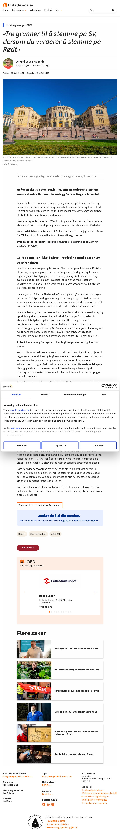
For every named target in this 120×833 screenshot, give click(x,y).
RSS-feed (46, 785)
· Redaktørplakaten (55, 821)
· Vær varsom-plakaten (57, 824)
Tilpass (60, 445)
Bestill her (47, 794)
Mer (59, 10)
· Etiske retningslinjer (92, 790)
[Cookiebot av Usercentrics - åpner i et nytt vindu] (103, 386)
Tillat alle (98, 445)
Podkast (48, 10)
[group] (60, 592)
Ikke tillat (22, 445)
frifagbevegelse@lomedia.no (17, 776)
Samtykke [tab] (16, 394)
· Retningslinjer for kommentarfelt (99, 793)
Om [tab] (104, 394)
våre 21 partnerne (20, 410)
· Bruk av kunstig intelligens (95, 796)
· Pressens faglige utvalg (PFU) (61, 827)
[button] (95, 592)
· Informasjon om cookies (94, 799)
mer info (15, 427)
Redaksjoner (19, 10)
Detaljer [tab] (45, 394)
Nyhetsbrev (35, 10)
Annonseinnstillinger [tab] (75, 394)
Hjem (5, 10)
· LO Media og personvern (94, 803)
